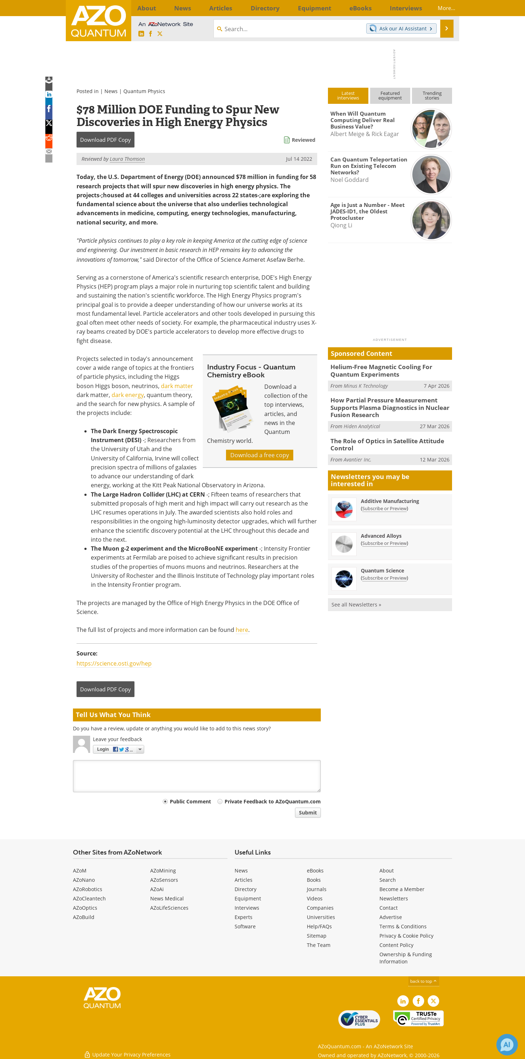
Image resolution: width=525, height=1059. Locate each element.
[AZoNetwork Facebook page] (150, 34)
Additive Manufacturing (390, 495)
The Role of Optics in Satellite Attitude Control (382, 439)
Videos (315, 898)
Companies (320, 907)
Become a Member (402, 889)
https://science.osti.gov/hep (114, 663)
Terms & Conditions (403, 926)
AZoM (80, 870)
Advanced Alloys (381, 529)
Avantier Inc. (358, 453)
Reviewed (303, 139)
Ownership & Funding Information (405, 958)
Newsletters (393, 898)
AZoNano (84, 879)
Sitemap (317, 935)
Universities (321, 917)
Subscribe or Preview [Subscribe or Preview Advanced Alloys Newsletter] (384, 537)
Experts (243, 917)
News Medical (167, 898)
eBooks (315, 870)
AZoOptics (85, 907)
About (386, 870)
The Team (318, 945)
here (242, 630)
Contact (388, 907)
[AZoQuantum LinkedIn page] (141, 34)
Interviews (247, 907)
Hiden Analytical (362, 422)
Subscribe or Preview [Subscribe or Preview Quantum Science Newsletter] (384, 572)
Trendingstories (432, 95)
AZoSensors (164, 879)
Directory (245, 889)
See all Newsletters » (356, 598)
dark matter (177, 386)
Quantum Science (382, 564)
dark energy (128, 395)
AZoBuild (83, 917)
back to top (423, 981)
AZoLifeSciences (169, 907)
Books (314, 879)
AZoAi (157, 889)
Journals (317, 889)
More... (440, 7)
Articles (243, 879)
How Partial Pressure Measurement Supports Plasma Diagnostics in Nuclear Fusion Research (391, 405)
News (111, 91)
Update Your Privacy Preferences (127, 1049)
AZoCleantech (89, 898)
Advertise (390, 917)
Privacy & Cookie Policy (406, 935)
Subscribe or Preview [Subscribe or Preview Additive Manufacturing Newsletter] (384, 502)
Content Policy (396, 945)
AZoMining (163, 870)
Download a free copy (259, 455)
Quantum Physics (144, 91)
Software (245, 926)
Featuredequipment (390, 95)
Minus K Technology (366, 384)
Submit (308, 812)
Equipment (248, 898)
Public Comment (190, 801)
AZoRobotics (87, 889)
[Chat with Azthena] (507, 1044)
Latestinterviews (348, 95)
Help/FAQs (319, 926)
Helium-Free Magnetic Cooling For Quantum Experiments (389, 370)
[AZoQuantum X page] (160, 34)
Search (387, 879)
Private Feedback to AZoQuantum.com (273, 801)
